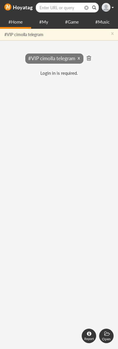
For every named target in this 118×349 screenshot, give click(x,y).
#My (43, 21)
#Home (15, 21)
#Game (72, 21)
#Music (102, 21)
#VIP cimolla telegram (23, 34)
